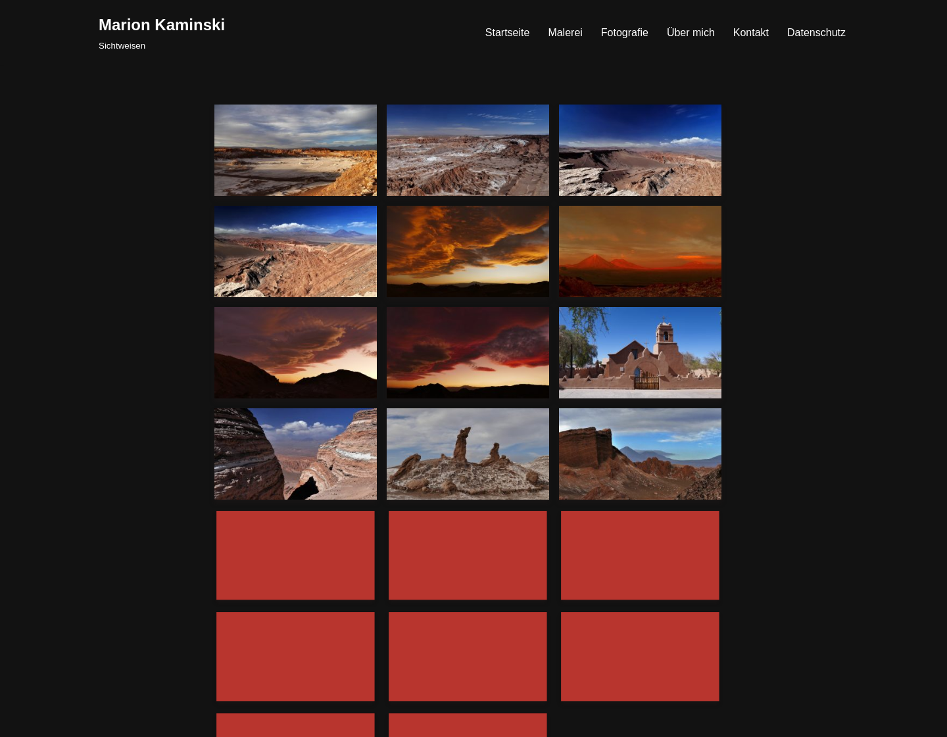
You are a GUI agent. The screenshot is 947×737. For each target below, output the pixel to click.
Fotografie (624, 32)
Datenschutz (816, 32)
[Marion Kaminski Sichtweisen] (162, 32)
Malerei (565, 32)
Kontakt (751, 32)
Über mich (691, 32)
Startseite (507, 32)
